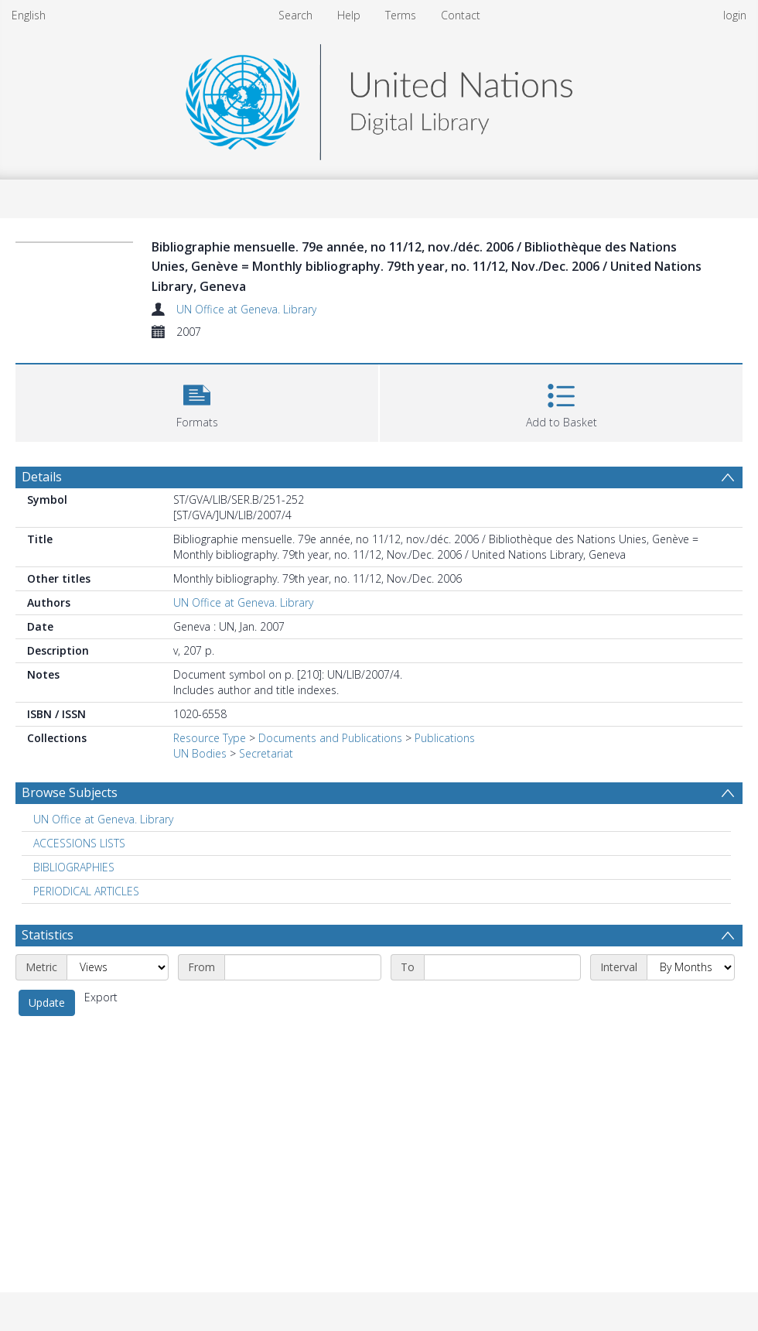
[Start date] (302, 967)
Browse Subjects (70, 792)
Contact (460, 15)
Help (348, 15)
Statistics (47, 934)
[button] (196, 401)
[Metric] (118, 967)
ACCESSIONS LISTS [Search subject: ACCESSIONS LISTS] (79, 843)
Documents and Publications (330, 738)
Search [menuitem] (295, 15)
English (29, 15)
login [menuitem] (734, 15)
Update (47, 1002)
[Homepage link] (379, 98)
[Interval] (691, 967)
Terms (400, 15)
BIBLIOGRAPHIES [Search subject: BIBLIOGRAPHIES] (73, 867)
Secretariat (266, 753)
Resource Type (209, 738)
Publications (445, 738)
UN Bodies (200, 753)
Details (42, 476)
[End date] (502, 967)
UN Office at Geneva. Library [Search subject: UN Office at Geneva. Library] (103, 819)
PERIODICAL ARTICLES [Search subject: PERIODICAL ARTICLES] (86, 891)
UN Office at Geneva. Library (246, 309)
